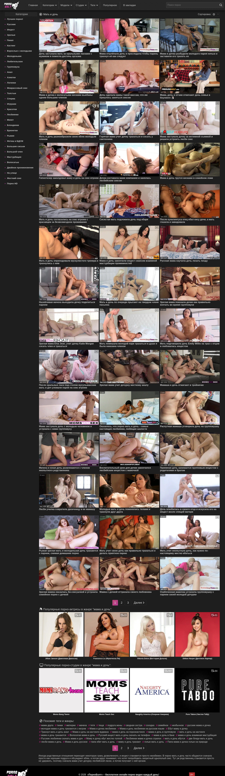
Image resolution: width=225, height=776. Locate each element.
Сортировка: (204, 14)
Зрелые (11, 35)
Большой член (15, 151)
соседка (150, 725)
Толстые (11, 93)
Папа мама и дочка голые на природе (187, 742)
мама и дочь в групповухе (162, 732)
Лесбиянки (13, 114)
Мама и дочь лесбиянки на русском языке (142, 728)
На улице (12, 173)
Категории (50, 5)
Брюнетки (12, 130)
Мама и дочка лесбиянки (103, 728)
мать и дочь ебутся (175, 738)
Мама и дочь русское (76, 742)
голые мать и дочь (154, 742)
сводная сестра (134, 725)
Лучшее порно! (15, 19)
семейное (163, 725)
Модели (66, 5)
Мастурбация (14, 157)
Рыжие (10, 135)
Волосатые (13, 162)
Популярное (110, 5)
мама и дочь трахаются (53, 735)
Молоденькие (14, 56)
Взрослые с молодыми (19, 51)
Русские (11, 24)
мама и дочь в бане (164, 735)
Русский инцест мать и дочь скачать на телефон (124, 735)
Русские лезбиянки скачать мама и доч (62, 738)
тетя (92, 725)
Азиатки (11, 77)
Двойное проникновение (20, 167)
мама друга (47, 725)
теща (101, 725)
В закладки (129, 5)
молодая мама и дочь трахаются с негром (63, 728)
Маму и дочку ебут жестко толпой (104, 738)
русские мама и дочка (199, 725)
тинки (60, 725)
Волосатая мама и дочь (82, 735)
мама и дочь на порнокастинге (128, 732)
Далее (139, 602)
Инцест (11, 29)
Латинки (11, 82)
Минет (10, 120)
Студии (81, 5)
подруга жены (114, 725)
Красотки (12, 109)
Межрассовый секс (17, 88)
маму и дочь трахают (129, 742)
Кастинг (11, 45)
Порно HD (12, 183)
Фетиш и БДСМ (15, 141)
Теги (94, 5)
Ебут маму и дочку (178, 728)
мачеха (83, 725)
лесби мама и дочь (51, 742)
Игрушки (11, 104)
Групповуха (13, 67)
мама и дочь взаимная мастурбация (197, 735)
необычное (178, 725)
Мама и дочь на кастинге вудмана (90, 732)
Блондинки (13, 125)
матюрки (71, 725)
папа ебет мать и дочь (103, 742)
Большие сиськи (16, 146)
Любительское (15, 61)
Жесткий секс (14, 178)
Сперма (11, 98)
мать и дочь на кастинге (192, 732)
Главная (33, 5)
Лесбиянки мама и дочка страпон (143, 738)
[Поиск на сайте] (222, 5)
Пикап (10, 40)
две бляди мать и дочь (201, 738)
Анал (9, 72)
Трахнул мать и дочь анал (55, 732)
